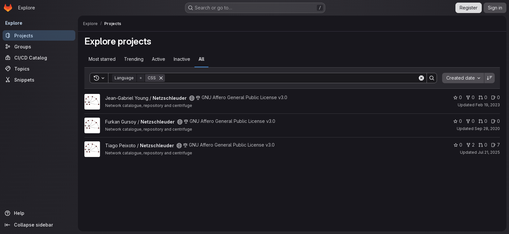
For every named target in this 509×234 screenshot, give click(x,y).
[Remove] (161, 78)
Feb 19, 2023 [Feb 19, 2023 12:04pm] (488, 104)
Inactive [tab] (182, 59)
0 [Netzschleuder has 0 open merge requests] (482, 97)
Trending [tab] (133, 59)
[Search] (291, 78)
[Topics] (39, 68)
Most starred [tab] (102, 59)
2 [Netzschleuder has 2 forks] (470, 145)
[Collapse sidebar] (39, 225)
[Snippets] (39, 79)
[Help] (39, 213)
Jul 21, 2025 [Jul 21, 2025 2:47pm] (489, 152)
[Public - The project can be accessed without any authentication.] (191, 98)
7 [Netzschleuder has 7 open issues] (495, 145)
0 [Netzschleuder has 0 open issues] (495, 97)
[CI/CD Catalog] (39, 57)
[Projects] (39, 35)
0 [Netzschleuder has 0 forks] (470, 97)
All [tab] (201, 59)
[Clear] (421, 78)
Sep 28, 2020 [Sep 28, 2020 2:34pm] (487, 128)
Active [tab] (158, 59)
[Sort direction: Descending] (489, 78)
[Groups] (39, 46)
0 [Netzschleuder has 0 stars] (457, 97)
